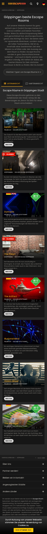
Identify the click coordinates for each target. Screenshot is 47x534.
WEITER (9, 187)
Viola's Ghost (11, 381)
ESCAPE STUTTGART (20, 341)
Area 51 (8, 169)
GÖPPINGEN (8, 172)
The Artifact (10, 296)
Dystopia (9, 212)
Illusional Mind (11, 338)
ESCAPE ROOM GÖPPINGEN (24, 172)
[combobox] (37, 3)
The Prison (9, 254)
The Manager (11, 423)
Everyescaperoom (8, 10)
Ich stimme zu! (23, 530)
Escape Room (38, 499)
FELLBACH (7, 341)
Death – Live (10, 127)
